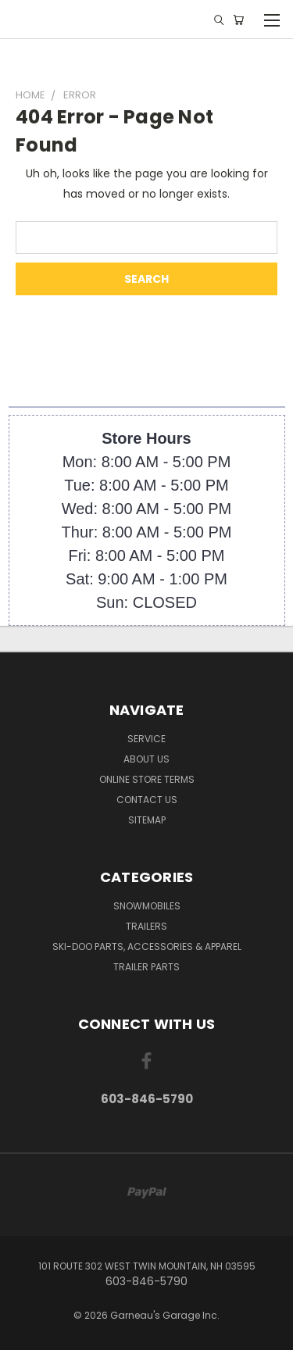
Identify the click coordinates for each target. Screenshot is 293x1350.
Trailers (146, 926)
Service (146, 738)
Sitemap (147, 820)
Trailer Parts (146, 966)
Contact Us (146, 799)
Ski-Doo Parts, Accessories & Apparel (146, 946)
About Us (146, 759)
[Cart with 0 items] (238, 20)
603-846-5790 (147, 1099)
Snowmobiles (146, 905)
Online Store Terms (147, 779)
